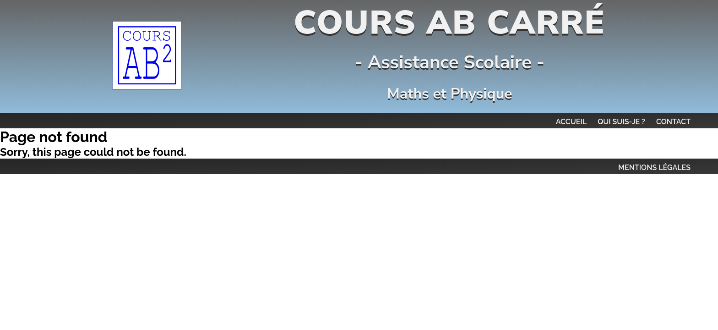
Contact (673, 121)
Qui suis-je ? (621, 121)
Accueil (571, 121)
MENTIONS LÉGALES (654, 167)
